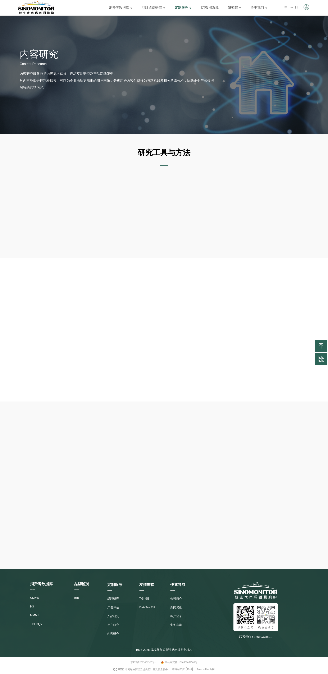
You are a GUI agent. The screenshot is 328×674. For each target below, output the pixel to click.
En (291, 7)
